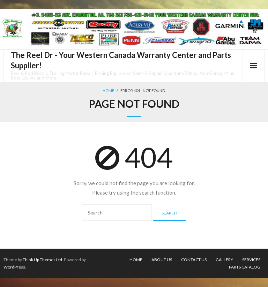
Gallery (224, 259)
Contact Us (194, 259)
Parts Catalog (244, 267)
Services (251, 259)
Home (108, 90)
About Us (161, 259)
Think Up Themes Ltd (42, 259)
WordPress (14, 267)
